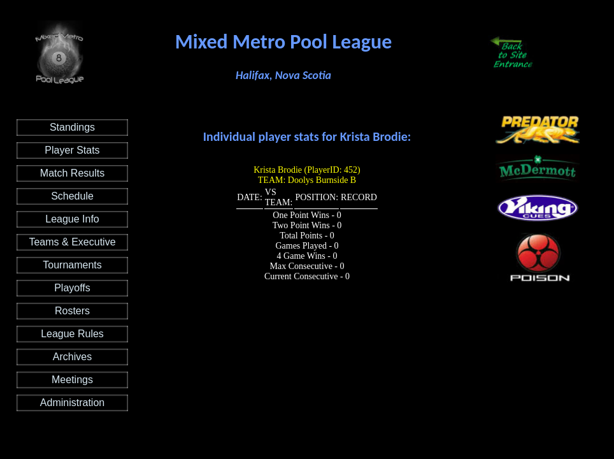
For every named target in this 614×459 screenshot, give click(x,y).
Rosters (72, 310)
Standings (72, 127)
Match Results (72, 173)
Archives (72, 356)
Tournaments (72, 264)
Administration (72, 402)
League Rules (72, 333)
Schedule (72, 196)
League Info (72, 219)
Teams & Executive (72, 242)
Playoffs (72, 287)
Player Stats (72, 150)
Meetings (72, 379)
